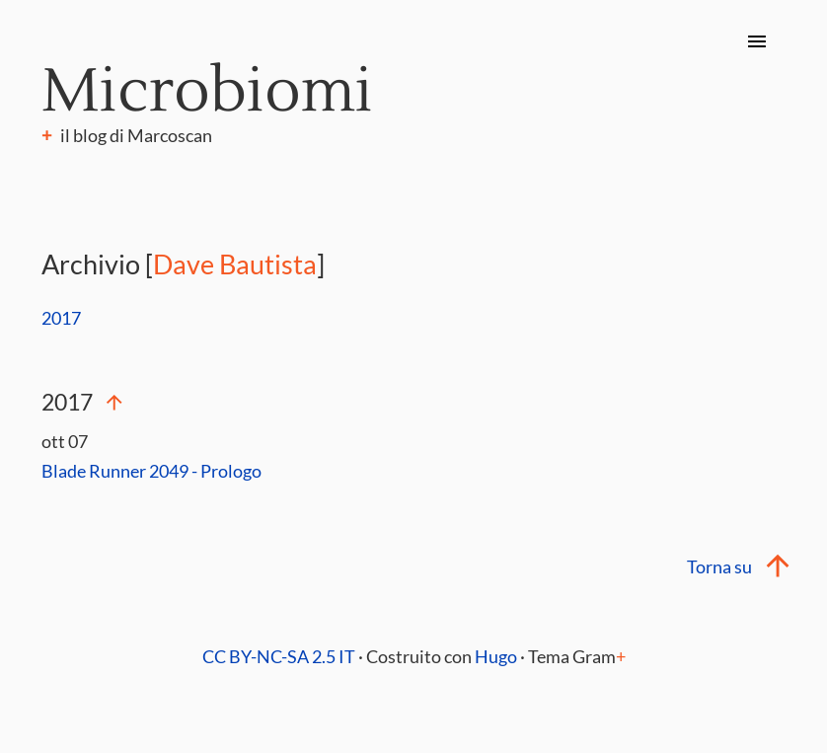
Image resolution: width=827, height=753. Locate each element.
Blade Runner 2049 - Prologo (151, 471)
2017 (61, 318)
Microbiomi (207, 91)
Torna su (736, 566)
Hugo (496, 656)
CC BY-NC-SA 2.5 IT (278, 656)
